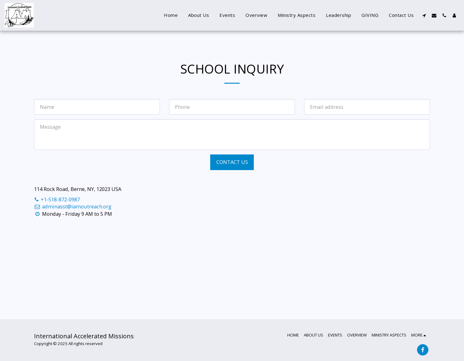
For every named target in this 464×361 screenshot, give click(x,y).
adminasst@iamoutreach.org (72, 206)
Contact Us (232, 161)
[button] (424, 15)
